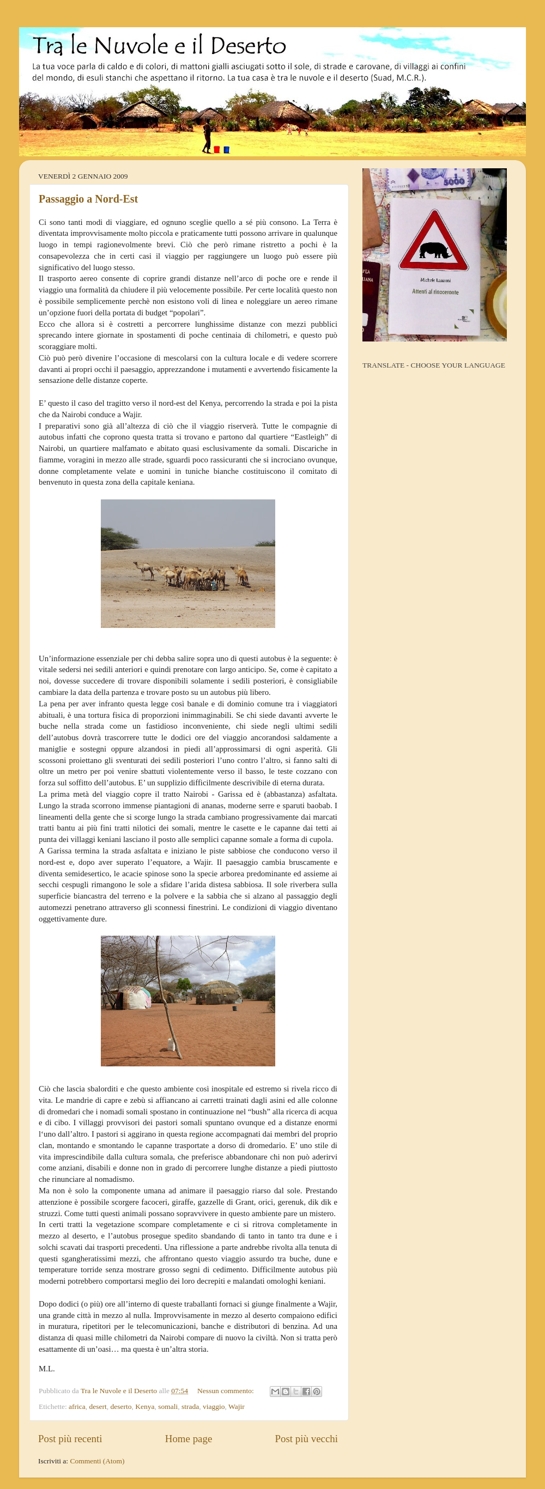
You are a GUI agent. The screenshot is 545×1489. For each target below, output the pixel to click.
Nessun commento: (226, 1391)
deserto (121, 1406)
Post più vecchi (306, 1438)
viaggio (214, 1406)
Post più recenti (70, 1438)
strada (190, 1406)
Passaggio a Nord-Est (88, 199)
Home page (189, 1438)
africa (77, 1406)
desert (98, 1406)
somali (168, 1406)
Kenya (144, 1406)
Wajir (236, 1406)
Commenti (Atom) (97, 1461)
